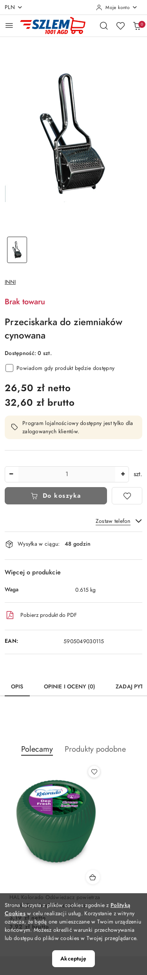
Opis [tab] (17, 686)
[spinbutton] (66, 474)
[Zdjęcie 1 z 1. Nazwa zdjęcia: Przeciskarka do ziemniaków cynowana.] (17, 250)
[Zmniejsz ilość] (11, 474)
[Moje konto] (117, 7)
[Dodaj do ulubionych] (127, 495)
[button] (37, 753)
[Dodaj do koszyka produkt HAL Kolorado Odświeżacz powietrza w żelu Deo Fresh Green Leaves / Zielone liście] (93, 877)
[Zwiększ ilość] (123, 474)
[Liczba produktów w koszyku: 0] (136, 25)
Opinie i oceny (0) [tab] (70, 686)
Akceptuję (73, 958)
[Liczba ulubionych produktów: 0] (120, 25)
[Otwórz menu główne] (9, 25)
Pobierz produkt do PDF (41, 615)
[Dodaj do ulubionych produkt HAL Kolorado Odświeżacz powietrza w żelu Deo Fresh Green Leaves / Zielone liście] (94, 772)
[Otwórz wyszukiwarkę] (104, 25)
